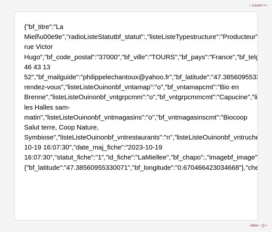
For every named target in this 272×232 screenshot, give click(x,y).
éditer (254, 225)
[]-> (264, 225)
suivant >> (259, 5)
